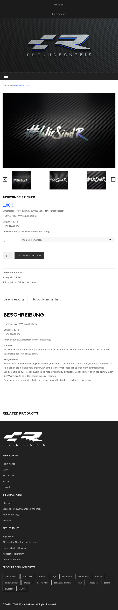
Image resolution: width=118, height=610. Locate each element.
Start (5, 85)
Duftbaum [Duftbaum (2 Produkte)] (67, 576)
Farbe (5, 241)
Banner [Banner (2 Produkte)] (42, 576)
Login (5, 469)
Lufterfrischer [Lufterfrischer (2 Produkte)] (11, 582)
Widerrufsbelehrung (13, 553)
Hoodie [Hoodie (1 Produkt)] (98, 576)
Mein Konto (9, 463)
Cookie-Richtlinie (12, 559)
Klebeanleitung (11, 514)
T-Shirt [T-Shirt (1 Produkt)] (22, 588)
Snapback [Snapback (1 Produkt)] (93, 582)
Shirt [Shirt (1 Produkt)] (80, 582)
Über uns (7, 502)
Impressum (8, 536)
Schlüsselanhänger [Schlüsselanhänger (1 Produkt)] (62, 582)
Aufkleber (31, 282)
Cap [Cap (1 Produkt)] (54, 576)
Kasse (6, 481)
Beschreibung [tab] (13, 299)
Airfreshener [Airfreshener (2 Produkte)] (11, 576)
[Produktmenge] (8, 255)
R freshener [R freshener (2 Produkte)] (42, 582)
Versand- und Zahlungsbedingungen (22, 508)
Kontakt (7, 520)
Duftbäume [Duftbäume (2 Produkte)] (83, 576)
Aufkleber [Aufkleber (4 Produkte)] (27, 576)
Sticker (11, 85)
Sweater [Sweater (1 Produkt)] (9, 588)
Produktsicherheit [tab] (47, 299)
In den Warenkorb (29, 255)
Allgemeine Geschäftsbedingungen (21, 542)
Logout (6, 487)
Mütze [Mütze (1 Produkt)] (27, 582)
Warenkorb (9, 475)
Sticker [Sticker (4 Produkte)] (107, 582)
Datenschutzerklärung (14, 547)
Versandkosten (57, 210)
